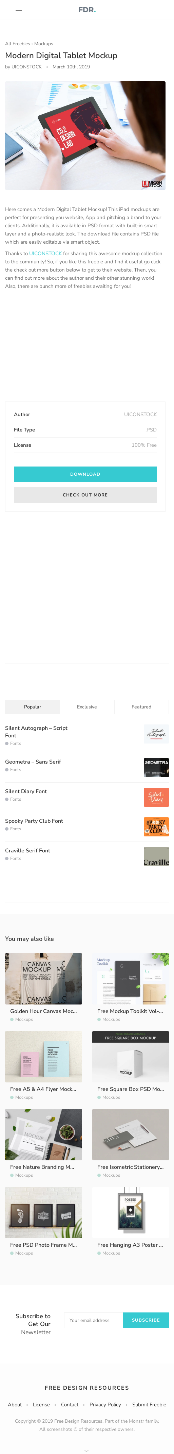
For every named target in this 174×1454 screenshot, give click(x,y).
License (41, 1404)
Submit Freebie (149, 1404)
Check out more (85, 495)
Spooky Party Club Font (34, 821)
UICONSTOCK (45, 253)
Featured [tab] (141, 707)
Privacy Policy (105, 1404)
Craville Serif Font (27, 850)
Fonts (15, 743)
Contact (69, 1404)
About (15, 1404)
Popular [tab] (32, 707)
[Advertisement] (85, 346)
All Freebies (17, 43)
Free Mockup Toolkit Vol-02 (131, 1011)
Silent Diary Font (26, 791)
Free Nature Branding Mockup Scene (55, 1167)
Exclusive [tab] (87, 707)
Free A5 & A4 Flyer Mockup (44, 1089)
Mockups (43, 43)
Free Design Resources (87, 1388)
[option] (85, 135)
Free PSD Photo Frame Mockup (48, 1245)
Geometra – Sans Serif (33, 762)
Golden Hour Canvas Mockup (46, 1011)
